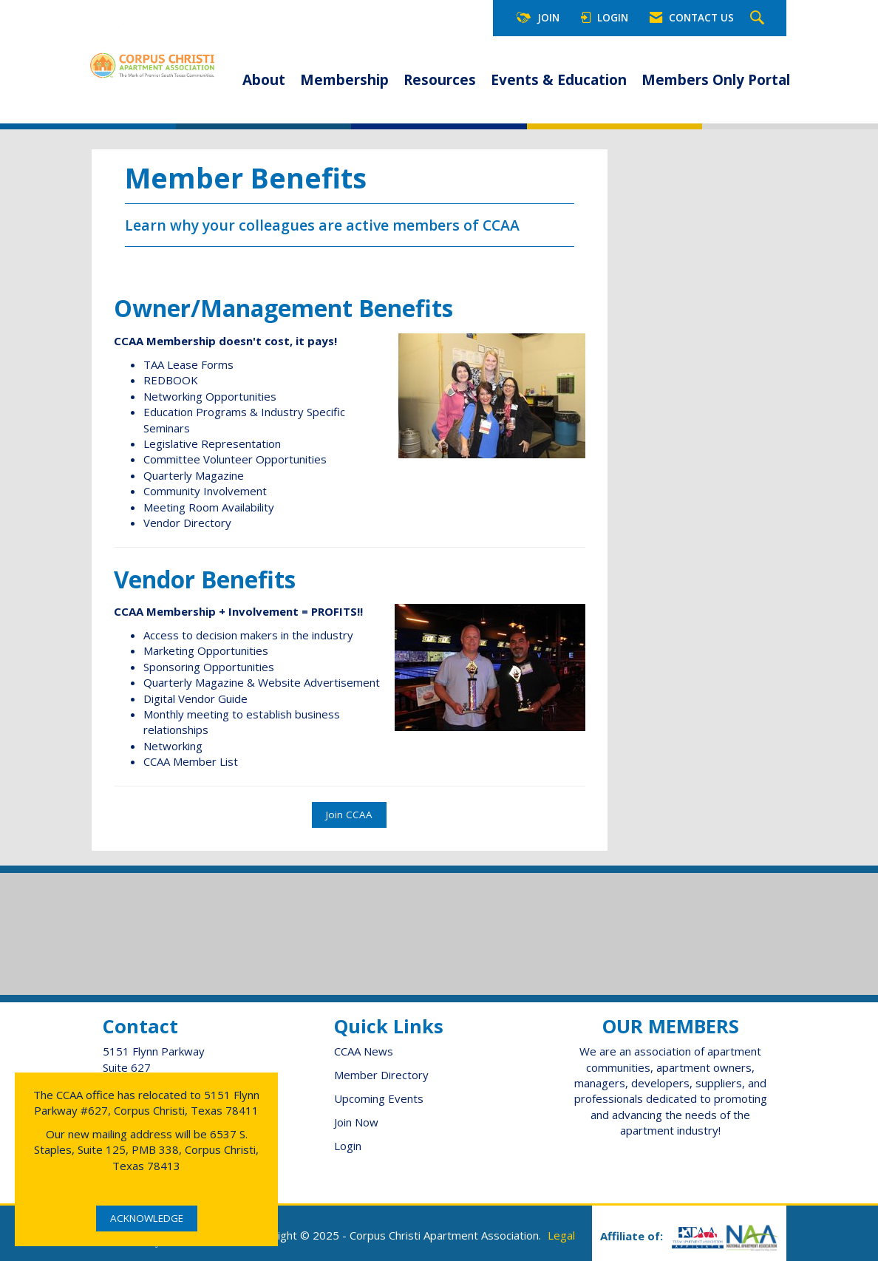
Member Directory (381, 1074)
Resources (440, 79)
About (263, 79)
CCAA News (363, 1051)
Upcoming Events (378, 1098)
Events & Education (559, 79)
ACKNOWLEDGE (146, 1218)
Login (347, 1145)
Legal (561, 1235)
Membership (344, 79)
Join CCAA (349, 814)
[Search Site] (759, 18)
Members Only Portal (716, 79)
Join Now (356, 1122)
